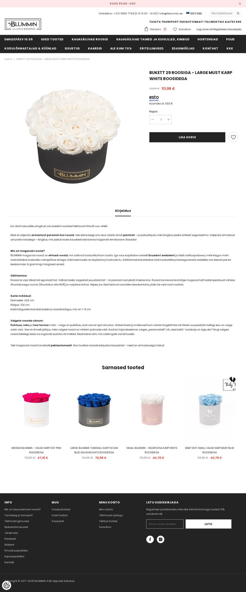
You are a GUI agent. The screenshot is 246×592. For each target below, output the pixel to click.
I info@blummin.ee (170, 13)
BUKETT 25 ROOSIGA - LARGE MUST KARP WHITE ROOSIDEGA (53, 59)
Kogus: (153, 111)
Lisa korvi (187, 137)
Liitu (219, 524)
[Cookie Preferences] (6, 585)
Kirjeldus (123, 210)
